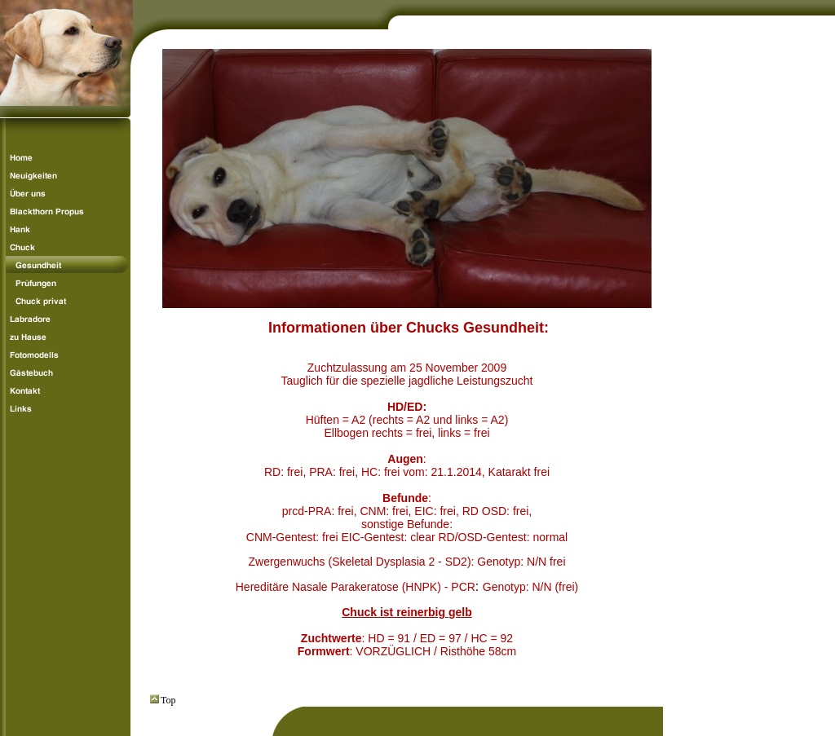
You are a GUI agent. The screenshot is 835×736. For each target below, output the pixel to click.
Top (163, 700)
